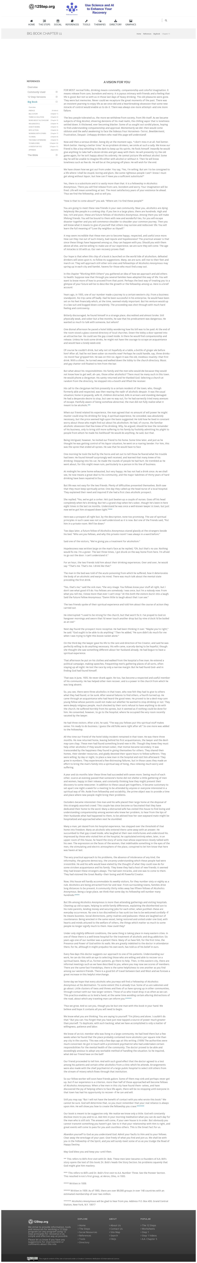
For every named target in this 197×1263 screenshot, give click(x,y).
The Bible (33, 155)
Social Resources (87, 1232)
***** (128, 998)
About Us (115, 1225)
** (89, 405)
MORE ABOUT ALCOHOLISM (43, 120)
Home (139, 34)
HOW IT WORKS (43, 127)
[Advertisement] (98, 57)
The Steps (84, 1228)
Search (113, 1235)
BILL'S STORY (43, 114)
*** (110, 509)
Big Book (157, 34)
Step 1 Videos (149, 1235)
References (147, 34)
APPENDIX (43, 150)
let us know (42, 1239)
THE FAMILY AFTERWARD (43, 140)
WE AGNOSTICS (43, 124)
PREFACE (43, 110)
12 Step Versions (37, 96)
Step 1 (145, 1232)
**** (77, 895)
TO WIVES (43, 137)
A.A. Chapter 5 (149, 1238)
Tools (81, 1238)
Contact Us (116, 1228)
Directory (83, 1242)
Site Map (114, 1232)
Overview (33, 87)
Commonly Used (36, 91)
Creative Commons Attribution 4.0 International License (99, 1258)
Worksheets (148, 1228)
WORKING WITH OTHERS (43, 133)
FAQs (112, 1238)
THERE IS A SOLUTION (43, 117)
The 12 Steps (148, 1225)
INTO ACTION (43, 130)
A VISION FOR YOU (43, 146)
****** (140, 1106)
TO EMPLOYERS (43, 143)
